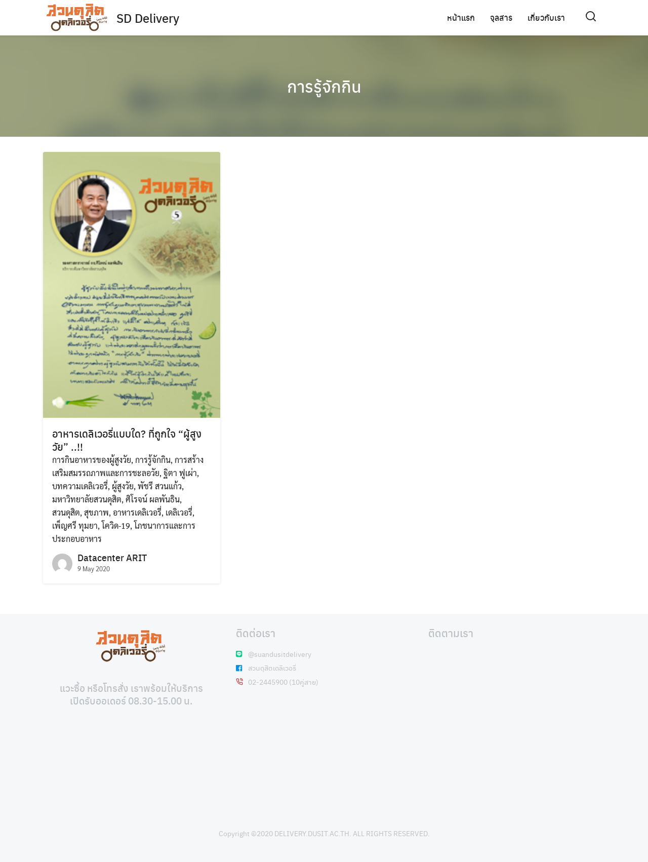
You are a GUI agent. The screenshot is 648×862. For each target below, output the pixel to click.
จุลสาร (501, 17)
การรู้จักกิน (324, 86)
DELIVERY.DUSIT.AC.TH (311, 833)
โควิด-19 (116, 525)
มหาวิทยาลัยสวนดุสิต (87, 499)
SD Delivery (147, 17)
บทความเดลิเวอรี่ (80, 486)
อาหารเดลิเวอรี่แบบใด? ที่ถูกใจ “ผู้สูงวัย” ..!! (126, 440)
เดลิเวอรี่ (179, 512)
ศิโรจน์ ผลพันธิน (153, 499)
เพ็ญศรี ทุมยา (75, 525)
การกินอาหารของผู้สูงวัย (91, 459)
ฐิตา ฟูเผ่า (180, 472)
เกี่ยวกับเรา (546, 17)
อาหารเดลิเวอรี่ (137, 512)
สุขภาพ (96, 512)
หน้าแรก (461, 17)
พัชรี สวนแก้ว (160, 486)
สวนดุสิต (66, 512)
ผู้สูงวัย (123, 486)
